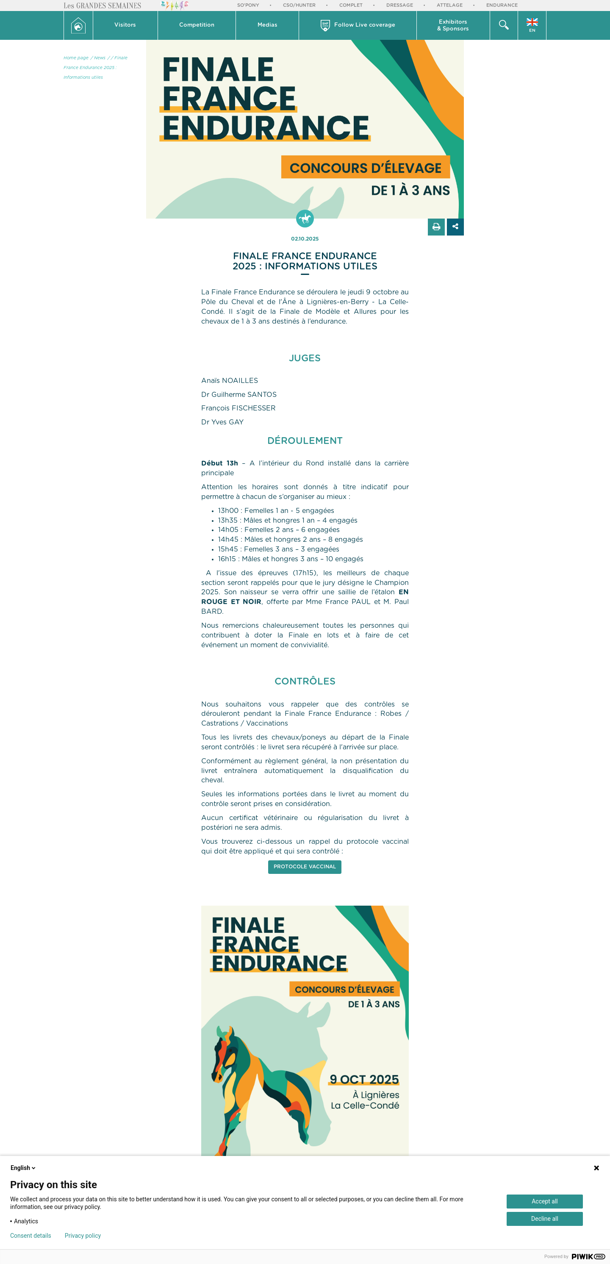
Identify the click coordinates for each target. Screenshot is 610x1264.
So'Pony (248, 5)
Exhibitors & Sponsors (453, 25)
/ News (98, 58)
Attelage (450, 5)
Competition (196, 25)
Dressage (399, 5)
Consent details (30, 1235)
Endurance (502, 5)
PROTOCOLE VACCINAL (305, 866)
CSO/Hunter (299, 5)
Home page (76, 58)
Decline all (544, 1218)
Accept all (545, 1201)
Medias (267, 25)
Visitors (125, 25)
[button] (125, 25)
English (24, 1167)
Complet (351, 5)
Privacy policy (83, 1235)
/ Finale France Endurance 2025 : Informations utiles (96, 68)
